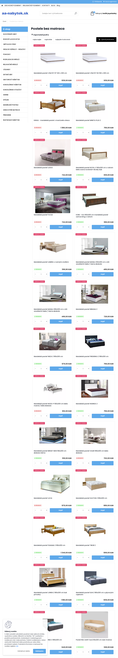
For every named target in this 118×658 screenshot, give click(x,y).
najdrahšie (48, 40)
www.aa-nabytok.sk (71, 605)
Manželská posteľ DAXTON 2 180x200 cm (72, 364)
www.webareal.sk (67, 656)
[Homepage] (2, 6)
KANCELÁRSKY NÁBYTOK (12, 85)
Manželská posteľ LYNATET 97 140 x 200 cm (44, 74)
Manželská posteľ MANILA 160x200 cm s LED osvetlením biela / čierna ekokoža (44, 220)
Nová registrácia (111, 2)
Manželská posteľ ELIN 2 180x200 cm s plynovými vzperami (99, 412)
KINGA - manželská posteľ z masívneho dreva (101, 74)
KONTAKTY (46, 5)
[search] (76, 14)
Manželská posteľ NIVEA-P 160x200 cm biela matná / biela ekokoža (100, 269)
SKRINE (5, 95)
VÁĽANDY (6, 69)
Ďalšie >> (77, 575)
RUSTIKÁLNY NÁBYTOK (11, 120)
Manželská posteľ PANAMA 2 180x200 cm (101, 364)
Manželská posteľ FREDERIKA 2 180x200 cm (73, 269)
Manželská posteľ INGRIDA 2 (44, 316)
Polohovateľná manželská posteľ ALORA (57, 555)
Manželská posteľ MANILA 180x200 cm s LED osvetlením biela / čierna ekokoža (73, 220)
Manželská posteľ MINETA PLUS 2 (45, 122)
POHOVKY (7, 54)
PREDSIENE (7, 115)
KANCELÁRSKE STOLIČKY (12, 90)
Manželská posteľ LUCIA (42, 363)
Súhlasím (39, 651)
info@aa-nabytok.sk (71, 603)
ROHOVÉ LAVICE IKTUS (11, 39)
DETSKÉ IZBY (7, 75)
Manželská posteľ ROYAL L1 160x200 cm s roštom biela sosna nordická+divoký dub (101, 122)
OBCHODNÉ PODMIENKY (12, 5)
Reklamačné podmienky (43, 605)
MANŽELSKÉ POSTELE (10, 105)
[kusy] (37, 85)
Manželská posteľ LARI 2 (85, 554)
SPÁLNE (6, 100)
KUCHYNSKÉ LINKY (10, 34)
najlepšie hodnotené (62, 40)
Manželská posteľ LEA (98, 507)
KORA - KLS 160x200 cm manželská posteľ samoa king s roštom (73, 171)
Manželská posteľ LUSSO (71, 121)
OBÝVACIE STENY (9, 44)
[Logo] (15, 13)
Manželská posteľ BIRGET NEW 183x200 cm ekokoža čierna (73, 317)
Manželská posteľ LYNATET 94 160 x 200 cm (73, 74)
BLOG (53, 5)
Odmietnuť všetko (23, 651)
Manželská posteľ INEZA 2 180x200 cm (43, 269)
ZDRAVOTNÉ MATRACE (11, 110)
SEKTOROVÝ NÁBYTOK (11, 80)
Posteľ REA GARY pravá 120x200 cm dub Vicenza (99, 460)
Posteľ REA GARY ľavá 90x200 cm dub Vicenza (73, 460)
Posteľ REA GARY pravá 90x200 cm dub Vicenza (45, 508)
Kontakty (38, 608)
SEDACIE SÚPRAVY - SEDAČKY (14, 49)
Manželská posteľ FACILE (42, 170)
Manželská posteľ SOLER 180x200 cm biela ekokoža (100, 317)
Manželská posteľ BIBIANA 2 (100, 219)
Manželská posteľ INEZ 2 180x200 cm (42, 460)
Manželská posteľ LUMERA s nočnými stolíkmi (100, 171)
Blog (58, 5)
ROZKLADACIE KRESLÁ (11, 59)
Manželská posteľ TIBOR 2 (43, 411)
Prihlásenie (98, 2)
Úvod (4, 21)
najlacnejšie (37, 40)
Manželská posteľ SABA (71, 507)
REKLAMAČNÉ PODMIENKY (31, 5)
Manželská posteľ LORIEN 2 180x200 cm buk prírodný (72, 412)
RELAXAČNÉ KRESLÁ (10, 64)
